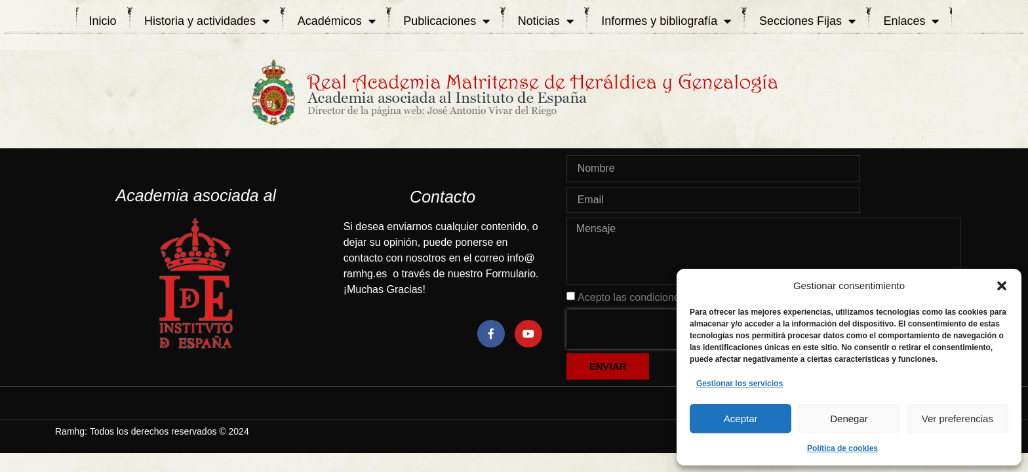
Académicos (337, 21)
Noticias (546, 21)
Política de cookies (842, 448)
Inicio (103, 21)
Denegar (849, 418)
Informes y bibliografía (666, 21)
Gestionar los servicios (739, 383)
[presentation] (650, 329)
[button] (1001, 285)
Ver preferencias (957, 418)
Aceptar (741, 418)
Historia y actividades (206, 21)
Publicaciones (446, 21)
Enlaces (911, 21)
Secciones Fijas (807, 21)
